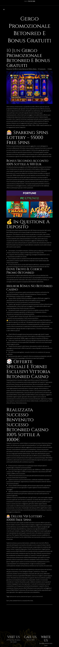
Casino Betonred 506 (24, 69)
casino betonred (37, 596)
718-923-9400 (30, 640)
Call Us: (29, 1)
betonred (23, 401)
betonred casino (15, 596)
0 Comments (41, 69)
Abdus (35, 69)
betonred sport (26, 596)
